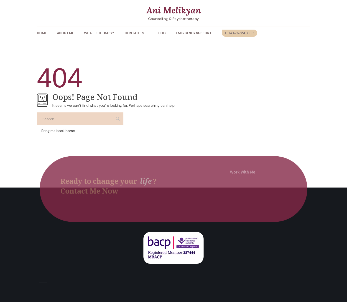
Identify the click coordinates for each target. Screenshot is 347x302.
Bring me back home (56, 130)
